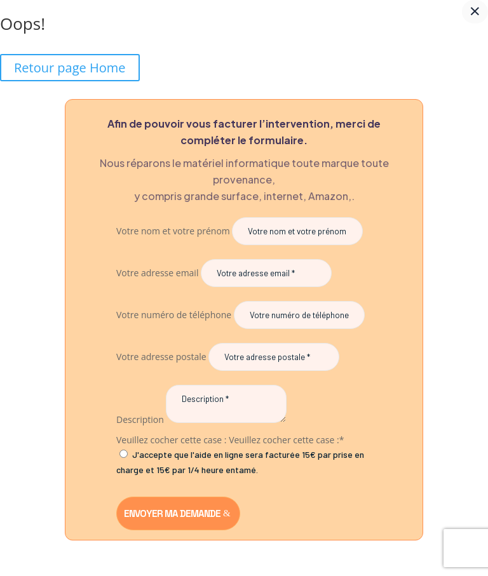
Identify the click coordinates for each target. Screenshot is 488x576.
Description (140, 419)
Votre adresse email (157, 273)
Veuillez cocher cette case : (171, 440)
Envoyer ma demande (172, 513)
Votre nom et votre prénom (173, 231)
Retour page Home (70, 67)
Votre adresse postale (161, 357)
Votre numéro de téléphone (173, 315)
